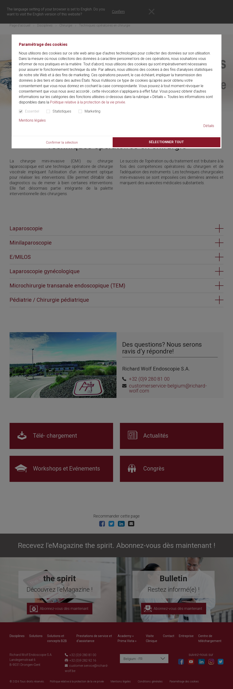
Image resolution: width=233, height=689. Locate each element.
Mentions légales (32, 120)
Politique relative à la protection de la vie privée (87, 102)
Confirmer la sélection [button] (62, 143)
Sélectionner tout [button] (166, 142)
